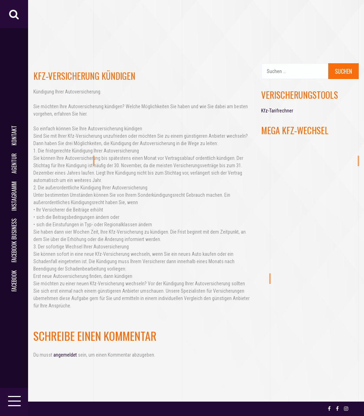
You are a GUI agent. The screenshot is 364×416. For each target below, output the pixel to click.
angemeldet (65, 355)
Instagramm (14, 196)
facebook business (14, 240)
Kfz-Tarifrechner (277, 110)
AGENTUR (14, 163)
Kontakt (14, 135)
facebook (14, 281)
